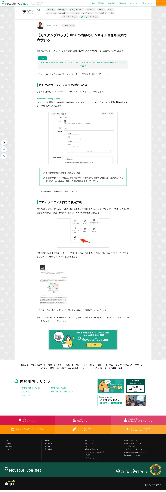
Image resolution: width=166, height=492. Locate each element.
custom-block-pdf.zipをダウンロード (52, 99)
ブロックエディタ (77, 9)
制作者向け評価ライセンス (132, 445)
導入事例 (97, 3)
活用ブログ (118, 3)
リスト (100, 366)
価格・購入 (107, 3)
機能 (89, 3)
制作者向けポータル (31, 389)
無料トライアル (89, 442)
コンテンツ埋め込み (124, 366)
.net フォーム (71, 17)
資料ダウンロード (90, 445)
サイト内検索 (102, 13)
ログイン (159, 3)
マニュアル (129, 3)
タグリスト (48, 448)
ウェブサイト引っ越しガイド (63, 392)
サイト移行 (52, 13)
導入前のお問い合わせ (91, 451)
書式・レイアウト (55, 366)
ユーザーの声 (88, 13)
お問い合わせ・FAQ (143, 3)
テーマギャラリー (10, 451)
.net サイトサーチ (90, 17)
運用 (111, 9)
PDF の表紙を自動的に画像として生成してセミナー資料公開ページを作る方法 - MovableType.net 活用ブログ (83, 64)
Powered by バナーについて (133, 457)
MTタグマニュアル (30, 396)
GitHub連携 (64, 13)
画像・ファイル (72, 366)
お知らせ (52, 9)
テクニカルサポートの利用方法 (94, 454)
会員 (112, 13)
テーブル (109, 366)
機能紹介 (64, 9)
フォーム (76, 13)
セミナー (87, 448)
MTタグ (102, 9)
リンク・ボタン (88, 366)
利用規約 (87, 457)
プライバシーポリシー (91, 460)
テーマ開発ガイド (129, 448)
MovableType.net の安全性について (135, 454)
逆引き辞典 (48, 451)
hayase (48, 25)
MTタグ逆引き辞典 (59, 389)
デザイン (91, 9)
